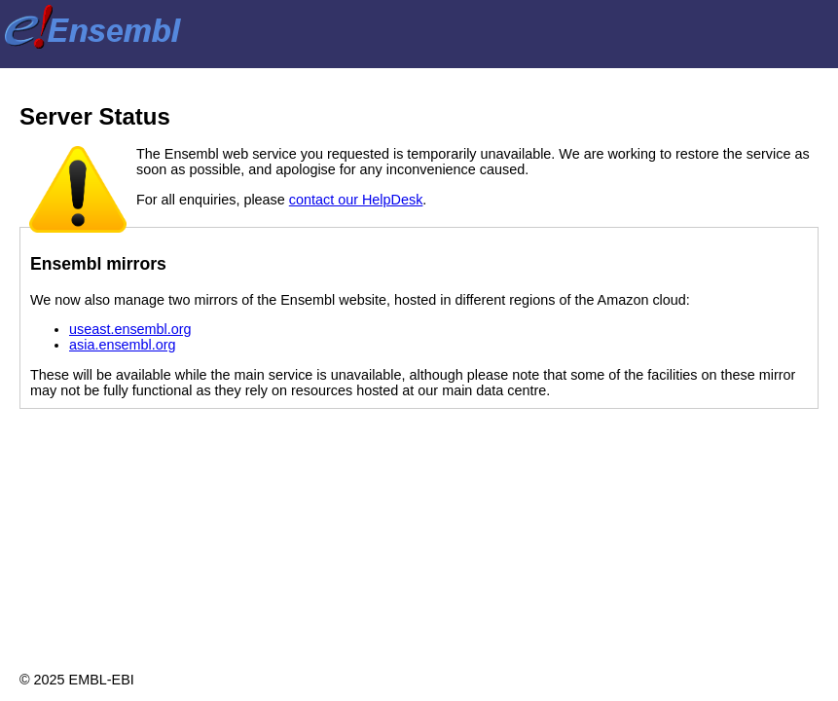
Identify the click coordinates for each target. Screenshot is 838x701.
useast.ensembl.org (130, 329)
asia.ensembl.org (122, 344)
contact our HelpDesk (356, 199)
